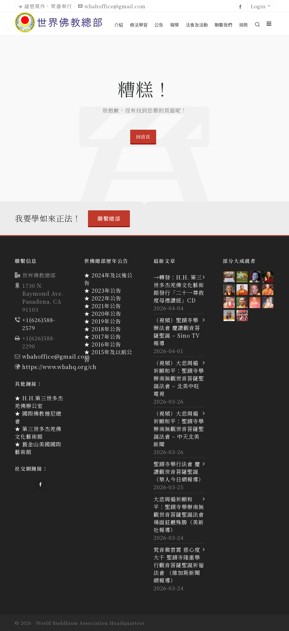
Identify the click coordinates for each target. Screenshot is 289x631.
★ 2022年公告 (102, 298)
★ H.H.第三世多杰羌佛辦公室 (39, 401)
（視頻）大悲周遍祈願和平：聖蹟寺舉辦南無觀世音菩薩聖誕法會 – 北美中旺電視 (179, 378)
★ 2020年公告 (102, 313)
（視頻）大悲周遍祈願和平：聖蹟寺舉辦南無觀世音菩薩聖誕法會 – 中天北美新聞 (179, 428)
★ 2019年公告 (102, 321)
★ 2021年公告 (102, 306)
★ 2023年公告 (102, 290)
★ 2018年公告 (102, 329)
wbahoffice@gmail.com (112, 6)
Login (261, 6)
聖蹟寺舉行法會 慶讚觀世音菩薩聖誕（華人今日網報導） (179, 471)
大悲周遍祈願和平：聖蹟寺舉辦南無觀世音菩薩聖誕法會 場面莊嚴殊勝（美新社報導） (179, 514)
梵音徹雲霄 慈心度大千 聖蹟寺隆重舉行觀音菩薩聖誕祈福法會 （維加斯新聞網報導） (179, 565)
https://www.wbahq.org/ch (59, 366)
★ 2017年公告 (102, 336)
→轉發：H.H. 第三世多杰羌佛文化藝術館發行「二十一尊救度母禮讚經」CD (179, 288)
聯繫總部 (108, 218)
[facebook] (241, 6)
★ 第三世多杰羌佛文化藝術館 (38, 432)
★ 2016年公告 (102, 344)
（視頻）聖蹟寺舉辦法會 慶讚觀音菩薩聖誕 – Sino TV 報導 (177, 331)
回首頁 (143, 136)
